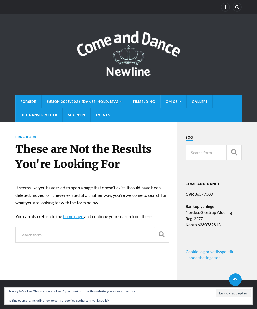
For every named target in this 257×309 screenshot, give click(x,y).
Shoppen (76, 115)
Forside (28, 102)
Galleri (199, 102)
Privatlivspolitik (98, 300)
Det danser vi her (39, 115)
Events (103, 115)
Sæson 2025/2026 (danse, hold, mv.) (82, 102)
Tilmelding (144, 102)
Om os (172, 102)
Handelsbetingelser (203, 257)
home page (73, 216)
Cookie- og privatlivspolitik (209, 251)
